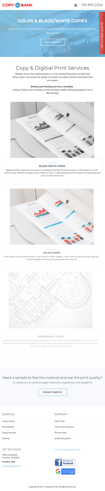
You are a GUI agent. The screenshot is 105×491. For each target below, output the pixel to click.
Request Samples (52, 395)
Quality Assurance (63, 438)
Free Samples (8, 427)
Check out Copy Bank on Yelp (67, 449)
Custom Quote (8, 421)
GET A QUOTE (52, 42)
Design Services (9, 433)
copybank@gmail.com (12, 466)
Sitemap (6, 438)
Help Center (60, 421)
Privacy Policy (61, 433)
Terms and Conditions (64, 427)
